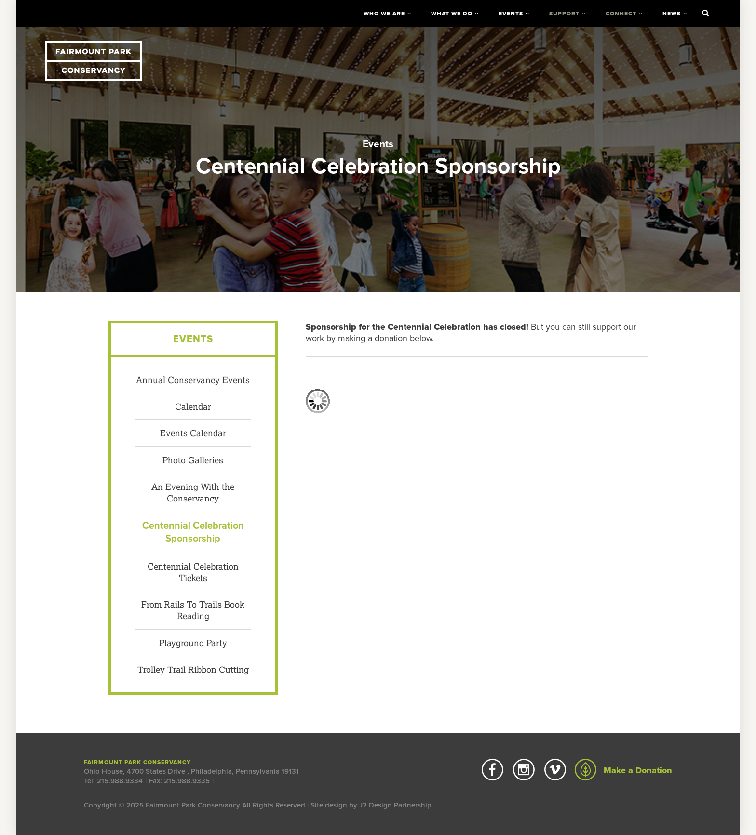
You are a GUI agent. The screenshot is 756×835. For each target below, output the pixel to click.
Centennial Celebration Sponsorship (193, 532)
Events (511, 13)
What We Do (451, 13)
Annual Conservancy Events (193, 380)
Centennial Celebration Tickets (193, 572)
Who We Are (384, 13)
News (671, 13)
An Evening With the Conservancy (192, 492)
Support (564, 13)
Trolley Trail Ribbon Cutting (193, 669)
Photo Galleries (192, 460)
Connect (621, 13)
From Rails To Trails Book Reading (192, 610)
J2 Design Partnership (395, 805)
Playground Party (193, 643)
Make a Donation (623, 770)
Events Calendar (193, 433)
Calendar (193, 406)
